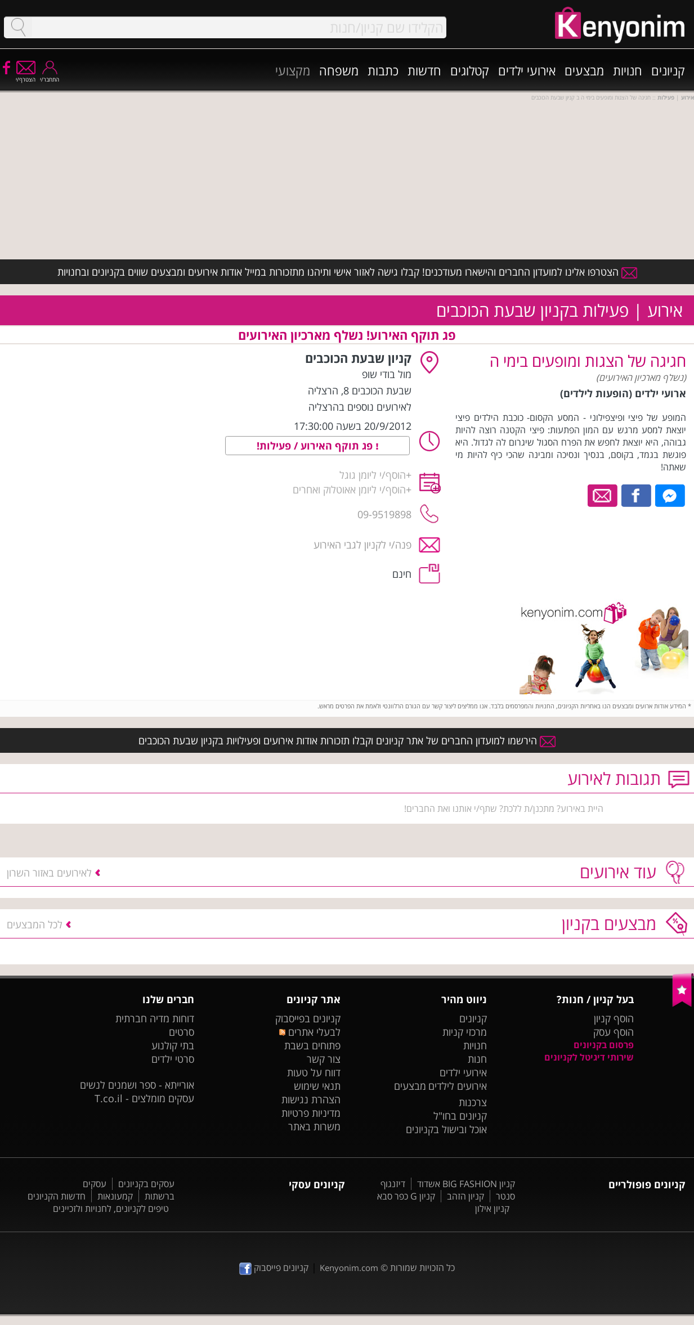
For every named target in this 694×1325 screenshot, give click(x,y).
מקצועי (292, 70)
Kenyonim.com (349, 1267)
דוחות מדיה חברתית (154, 1018)
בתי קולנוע (172, 1045)
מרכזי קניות (464, 1032)
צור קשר (324, 1059)
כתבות (383, 70)
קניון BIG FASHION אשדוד (466, 1184)
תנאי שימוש (317, 1086)
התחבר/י (49, 75)
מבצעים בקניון (609, 923)
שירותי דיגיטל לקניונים (589, 1057)
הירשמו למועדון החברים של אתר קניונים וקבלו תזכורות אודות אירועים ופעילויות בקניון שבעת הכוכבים (347, 740)
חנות (477, 1059)
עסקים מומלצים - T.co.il (144, 1098)
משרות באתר (314, 1126)
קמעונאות (115, 1196)
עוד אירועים (618, 871)
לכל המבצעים (34, 924)
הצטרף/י (25, 75)
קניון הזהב (465, 1196)
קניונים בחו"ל (460, 1115)
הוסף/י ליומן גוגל (372, 475)
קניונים (668, 70)
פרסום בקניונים (604, 1045)
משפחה (339, 70)
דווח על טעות (314, 1072)
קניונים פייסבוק (273, 1267)
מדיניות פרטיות (311, 1113)
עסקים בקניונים (146, 1184)
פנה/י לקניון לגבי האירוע (362, 544)
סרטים (181, 1032)
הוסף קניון (614, 1018)
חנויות (627, 70)
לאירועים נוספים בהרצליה (359, 407)
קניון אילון (492, 1208)
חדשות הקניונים (57, 1196)
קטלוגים (469, 70)
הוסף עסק (613, 1032)
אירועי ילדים (527, 70)
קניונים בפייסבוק (308, 1018)
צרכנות (473, 1102)
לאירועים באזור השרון (49, 872)
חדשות (424, 70)
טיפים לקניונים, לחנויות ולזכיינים (111, 1208)
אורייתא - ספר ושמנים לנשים (137, 1085)
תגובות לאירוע (614, 778)
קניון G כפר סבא (406, 1196)
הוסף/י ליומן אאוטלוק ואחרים (349, 489)
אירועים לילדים (457, 1086)
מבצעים (584, 70)
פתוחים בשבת (312, 1045)
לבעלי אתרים (310, 1032)
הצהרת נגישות (311, 1099)
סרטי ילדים (172, 1059)
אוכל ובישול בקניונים (446, 1129)
